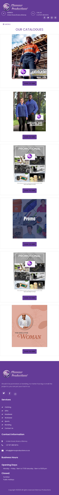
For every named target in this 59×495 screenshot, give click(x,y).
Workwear (7, 418)
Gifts (5, 411)
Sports (5, 421)
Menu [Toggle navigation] (7, 24)
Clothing (6, 407)
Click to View (29, 83)
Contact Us (7, 428)
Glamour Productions (43, 490)
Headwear (7, 414)
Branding (6, 425)
